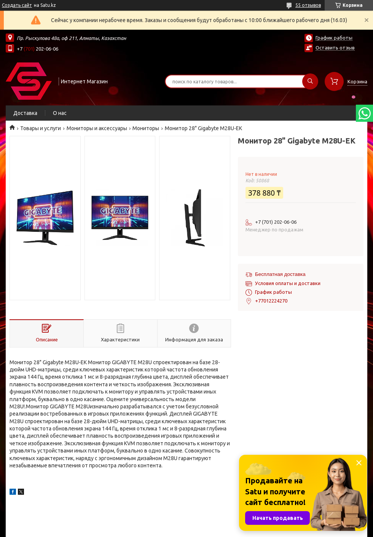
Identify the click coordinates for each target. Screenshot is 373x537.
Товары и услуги (40, 128)
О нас (60, 113)
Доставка (25, 113)
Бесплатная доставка (280, 274)
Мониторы (145, 128)
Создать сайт (17, 5)
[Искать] (310, 81)
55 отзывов (308, 5)
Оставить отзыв (335, 47)
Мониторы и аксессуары (97, 128)
